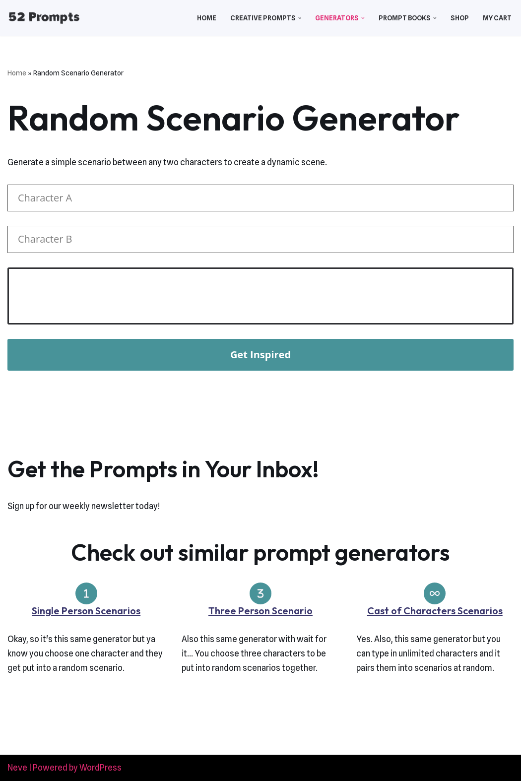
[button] (300, 18)
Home (206, 18)
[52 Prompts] (43, 18)
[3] (260, 593)
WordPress (100, 768)
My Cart (497, 18)
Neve (17, 768)
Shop (460, 18)
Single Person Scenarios (86, 610)
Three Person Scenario (260, 610)
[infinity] (435, 593)
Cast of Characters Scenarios (435, 610)
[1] (86, 593)
